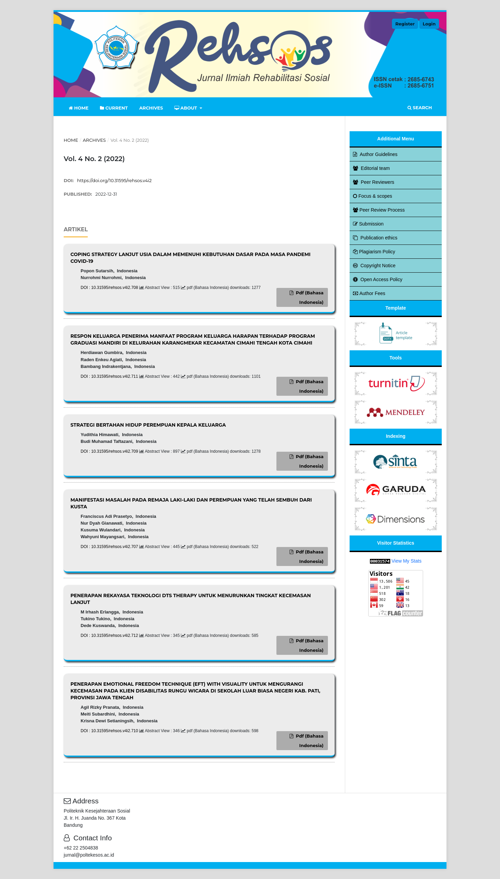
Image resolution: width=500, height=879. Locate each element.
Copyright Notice (374, 265)
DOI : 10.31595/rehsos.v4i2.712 (110, 635)
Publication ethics (375, 237)
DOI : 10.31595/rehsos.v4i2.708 (110, 287)
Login (429, 23)
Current (114, 108)
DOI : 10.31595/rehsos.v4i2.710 (110, 730)
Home (78, 108)
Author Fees (369, 293)
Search (420, 107)
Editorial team (371, 168)
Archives (151, 108)
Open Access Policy (377, 279)
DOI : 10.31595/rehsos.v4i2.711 (110, 376)
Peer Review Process (379, 210)
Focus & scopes (372, 196)
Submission (368, 224)
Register (405, 23)
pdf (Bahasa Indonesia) (309, 297)
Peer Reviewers (373, 182)
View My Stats (406, 561)
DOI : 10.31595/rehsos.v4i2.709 (110, 451)
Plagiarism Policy (374, 251)
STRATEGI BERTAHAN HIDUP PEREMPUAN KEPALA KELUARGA (148, 425)
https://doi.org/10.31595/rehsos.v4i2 (114, 180)
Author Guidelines (375, 154)
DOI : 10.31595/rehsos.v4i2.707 (110, 546)
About (186, 108)
